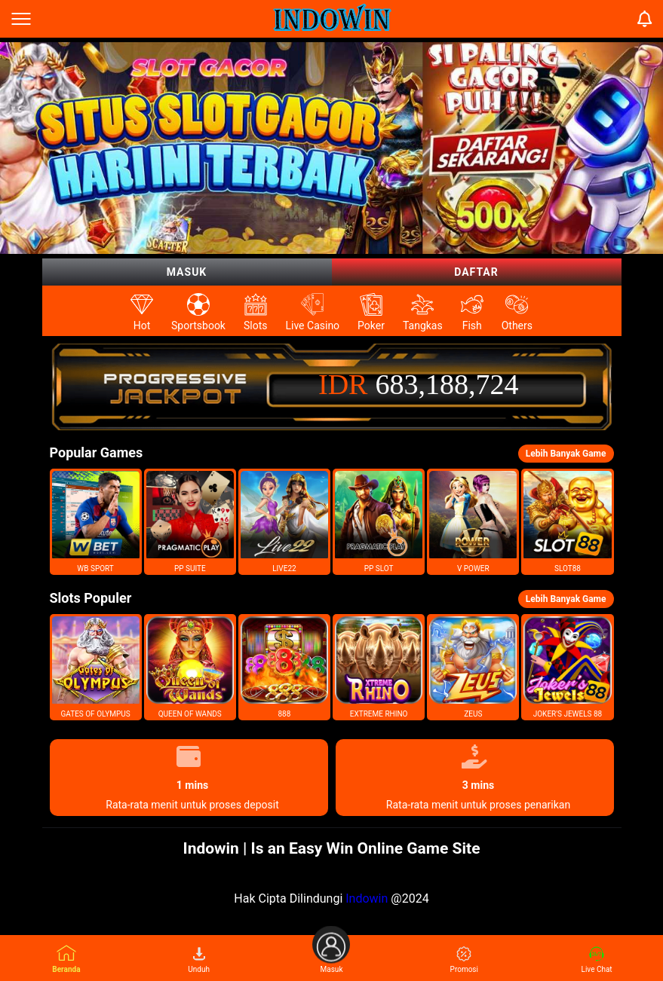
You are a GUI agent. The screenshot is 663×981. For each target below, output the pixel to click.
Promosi (464, 959)
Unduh (199, 959)
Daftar (476, 272)
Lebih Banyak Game (566, 453)
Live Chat (597, 959)
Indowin (366, 898)
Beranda (66, 958)
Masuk (187, 272)
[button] (96, 522)
